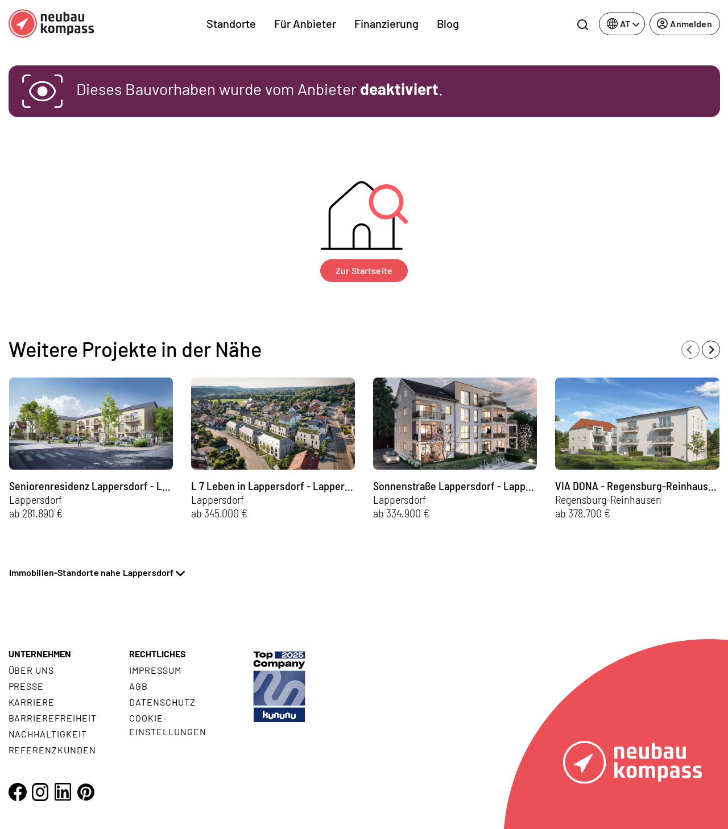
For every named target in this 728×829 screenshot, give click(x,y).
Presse (26, 686)
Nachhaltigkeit (48, 733)
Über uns (32, 670)
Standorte (231, 23)
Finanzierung (386, 23)
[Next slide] (711, 350)
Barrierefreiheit (53, 717)
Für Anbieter (305, 23)
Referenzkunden (52, 749)
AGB (138, 686)
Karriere (32, 702)
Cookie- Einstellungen (167, 724)
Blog (448, 23)
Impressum (155, 670)
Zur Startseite (364, 270)
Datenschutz (162, 702)
